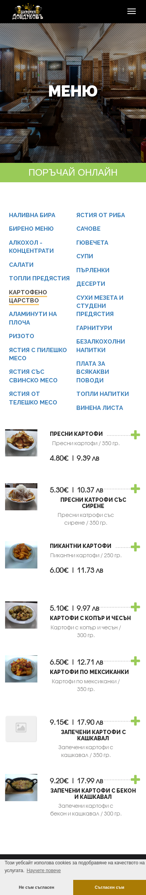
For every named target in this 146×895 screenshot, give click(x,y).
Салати (21, 264)
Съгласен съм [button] (109, 887)
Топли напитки (102, 393)
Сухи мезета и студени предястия (99, 306)
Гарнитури (94, 328)
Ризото (21, 336)
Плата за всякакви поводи (92, 372)
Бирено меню (31, 228)
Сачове (88, 228)
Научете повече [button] (43, 870)
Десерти (90, 283)
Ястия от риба (100, 215)
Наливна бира (32, 215)
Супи (84, 256)
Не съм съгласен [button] (36, 887)
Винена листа (99, 407)
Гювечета (92, 242)
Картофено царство (28, 296)
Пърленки (92, 270)
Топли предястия (39, 278)
